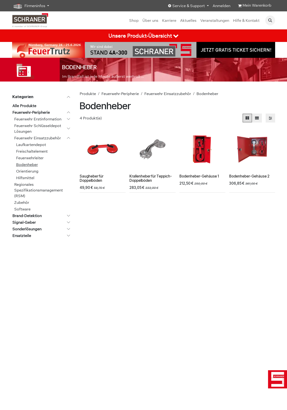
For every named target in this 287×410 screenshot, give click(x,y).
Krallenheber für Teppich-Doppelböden (150, 178)
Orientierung (27, 171)
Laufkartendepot (31, 144)
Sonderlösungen (26, 229)
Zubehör (21, 202)
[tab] (143, 35)
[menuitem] (134, 20)
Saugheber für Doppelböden (91, 178)
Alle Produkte (24, 105)
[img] (277, 379)
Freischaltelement (32, 151)
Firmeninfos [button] (29, 6)
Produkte (88, 93)
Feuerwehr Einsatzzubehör (37, 138)
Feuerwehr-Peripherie (31, 112)
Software (22, 209)
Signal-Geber (24, 222)
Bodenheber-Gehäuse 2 (249, 176)
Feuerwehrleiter (30, 157)
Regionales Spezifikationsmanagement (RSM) (38, 190)
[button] (270, 20)
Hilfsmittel (25, 177)
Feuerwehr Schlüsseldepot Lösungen (37, 128)
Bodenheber (27, 164)
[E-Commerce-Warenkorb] (254, 5)
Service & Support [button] (187, 5)
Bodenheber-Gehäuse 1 (199, 176)
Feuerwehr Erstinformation (37, 119)
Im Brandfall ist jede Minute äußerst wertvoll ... (103, 76)
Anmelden (221, 5)
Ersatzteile (21, 235)
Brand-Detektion (27, 215)
